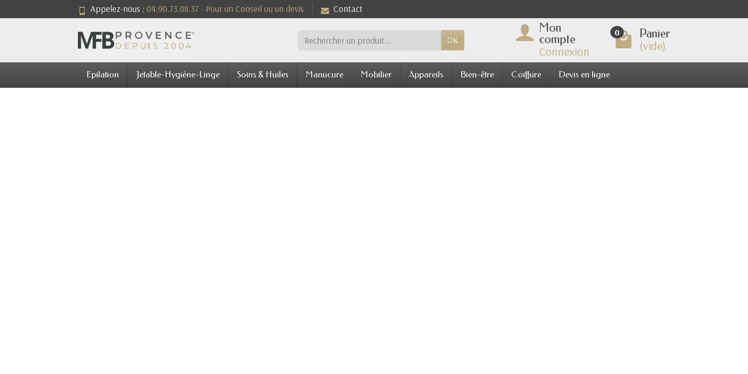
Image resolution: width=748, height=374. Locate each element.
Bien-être (477, 74)
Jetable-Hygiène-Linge (178, 74)
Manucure (324, 74)
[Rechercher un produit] (369, 40)
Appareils (426, 74)
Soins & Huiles (262, 74)
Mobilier (376, 74)
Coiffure (526, 74)
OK (452, 39)
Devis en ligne (584, 74)
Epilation (102, 74)
